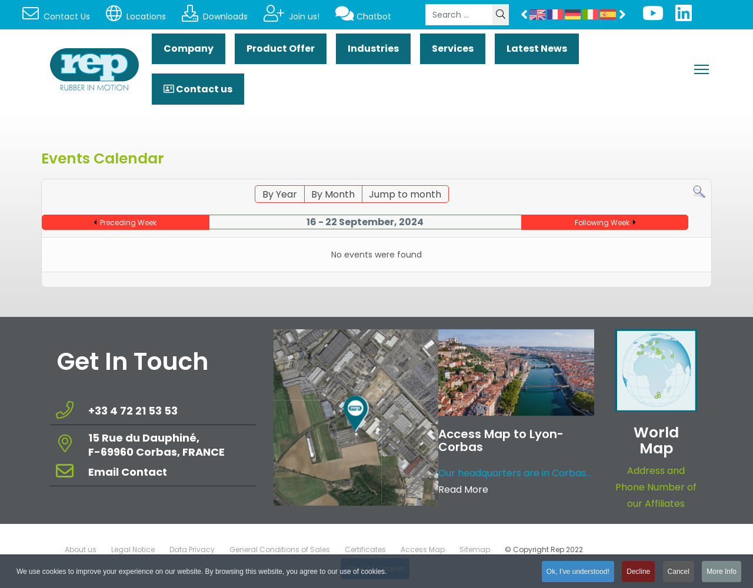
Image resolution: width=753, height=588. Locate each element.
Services (453, 48)
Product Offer (280, 48)
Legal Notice (133, 549)
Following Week (602, 223)
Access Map (423, 549)
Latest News (537, 48)
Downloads (215, 16)
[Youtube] (653, 17)
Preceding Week (128, 223)
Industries (373, 48)
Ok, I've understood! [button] (578, 573)
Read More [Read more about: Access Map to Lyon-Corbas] (463, 489)
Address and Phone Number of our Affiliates (656, 487)
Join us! (291, 16)
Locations (136, 16)
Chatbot (363, 16)
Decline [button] (638, 573)
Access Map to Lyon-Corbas (501, 440)
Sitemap (474, 549)
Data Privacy (192, 549)
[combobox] (459, 14)
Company (189, 48)
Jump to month (405, 194)
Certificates (365, 549)
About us (80, 549)
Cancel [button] (678, 573)
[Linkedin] (683, 17)
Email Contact (127, 472)
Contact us (198, 89)
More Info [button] (722, 573)
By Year (279, 194)
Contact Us (56, 16)
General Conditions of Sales (279, 549)
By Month (333, 194)
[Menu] (701, 69)
